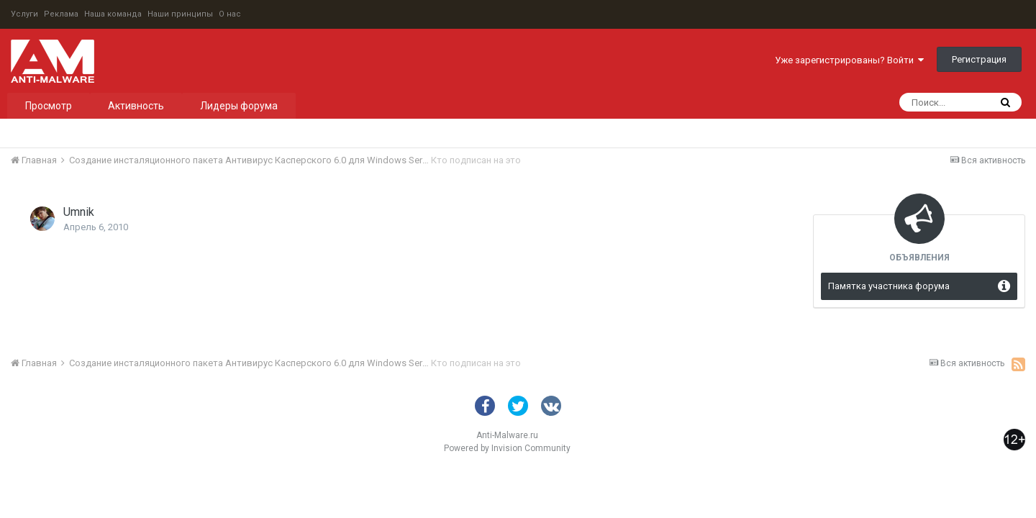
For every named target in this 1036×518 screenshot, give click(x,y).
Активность (136, 106)
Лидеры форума (239, 106)
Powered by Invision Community (507, 448)
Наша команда (113, 14)
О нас (230, 14)
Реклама (61, 14)
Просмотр (48, 106)
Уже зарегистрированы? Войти (849, 60)
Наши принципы (180, 14)
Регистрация (979, 59)
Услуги (24, 14)
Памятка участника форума (889, 286)
